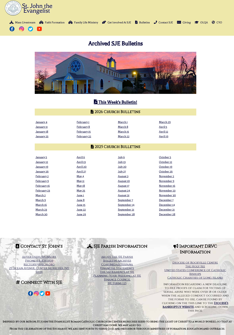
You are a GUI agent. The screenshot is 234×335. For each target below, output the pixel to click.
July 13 (122, 162)
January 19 (42, 166)
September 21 (126, 209)
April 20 (82, 166)
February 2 (42, 176)
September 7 (125, 200)
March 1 (123, 122)
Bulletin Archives (117, 261)
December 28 (167, 214)
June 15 (81, 205)
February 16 (43, 186)
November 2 (166, 176)
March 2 (41, 195)
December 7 (166, 200)
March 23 (41, 209)
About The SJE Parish (117, 257)
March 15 (123, 131)
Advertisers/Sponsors (39, 257)
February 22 (84, 136)
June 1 (80, 195)
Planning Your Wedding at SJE (117, 276)
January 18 (42, 131)
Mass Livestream (22, 22)
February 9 (42, 181)
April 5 (163, 127)
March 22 (123, 136)
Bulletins (142, 22)
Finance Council (117, 279)
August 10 (124, 181)
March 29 (165, 122)
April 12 (163, 131)
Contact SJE (163, 22)
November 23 (167, 190)
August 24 (124, 190)
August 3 (123, 176)
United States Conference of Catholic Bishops (195, 272)
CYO (217, 22)
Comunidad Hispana (117, 264)
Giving (184, 22)
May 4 (80, 176)
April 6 (81, 157)
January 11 (42, 127)
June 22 (81, 209)
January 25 (42, 136)
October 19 (165, 166)
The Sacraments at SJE (117, 272)
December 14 (167, 205)
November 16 (167, 186)
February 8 (83, 127)
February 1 (83, 122)
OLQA (201, 22)
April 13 (81, 162)
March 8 (123, 127)
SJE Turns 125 (117, 283)
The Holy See (195, 266)
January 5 (41, 157)
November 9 (166, 181)
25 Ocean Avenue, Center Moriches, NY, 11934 (39, 270)
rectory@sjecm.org (39, 264)
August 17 (123, 186)
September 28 (126, 214)
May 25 (81, 190)
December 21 (167, 209)
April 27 (81, 171)
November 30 (167, 195)
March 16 (41, 205)
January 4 (41, 122)
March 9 (41, 200)
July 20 (122, 166)
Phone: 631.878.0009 (39, 261)
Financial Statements (117, 268)
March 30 (41, 214)
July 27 (122, 171)
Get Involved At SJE (116, 22)
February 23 (43, 190)
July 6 (121, 157)
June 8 (81, 200)
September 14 (126, 205)
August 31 (123, 195)
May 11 (80, 181)
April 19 (163, 136)
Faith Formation (52, 22)
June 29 (81, 214)
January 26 (42, 171)
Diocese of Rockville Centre (195, 263)
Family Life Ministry (83, 22)
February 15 (84, 131)
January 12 (42, 162)
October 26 (166, 171)
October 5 (165, 157)
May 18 (81, 186)
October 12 (165, 162)
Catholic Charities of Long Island (195, 278)
